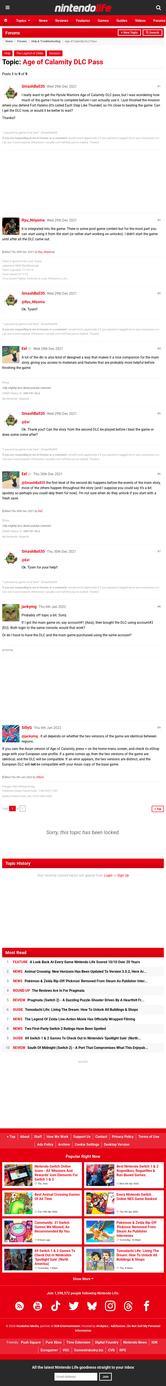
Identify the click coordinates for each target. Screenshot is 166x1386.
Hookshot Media (27, 1326)
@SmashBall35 (33, 483)
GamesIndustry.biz (88, 1350)
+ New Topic (129, 32)
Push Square (31, 1342)
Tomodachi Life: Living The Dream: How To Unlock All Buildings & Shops (75, 1010)
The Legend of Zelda (29, 53)
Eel (24, 348)
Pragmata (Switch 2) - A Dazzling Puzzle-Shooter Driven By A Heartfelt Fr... (78, 1000)
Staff (38, 1137)
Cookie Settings (87, 1144)
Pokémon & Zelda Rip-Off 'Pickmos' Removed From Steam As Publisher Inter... (80, 981)
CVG (111, 1350)
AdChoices (117, 1326)
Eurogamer (49, 1350)
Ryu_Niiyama (33, 220)
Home (9, 41)
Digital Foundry (106, 1342)
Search (152, 32)
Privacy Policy (123, 1137)
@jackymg (30, 736)
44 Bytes (102, 1326)
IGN (154, 1342)
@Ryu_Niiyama (33, 302)
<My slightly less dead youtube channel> (26, 387)
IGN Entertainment (67, 1326)
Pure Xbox (54, 1342)
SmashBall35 (33, 86)
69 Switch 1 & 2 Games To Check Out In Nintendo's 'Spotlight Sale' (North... (77, 1038)
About (24, 1137)
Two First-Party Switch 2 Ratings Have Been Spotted (59, 1029)
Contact (101, 1137)
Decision (54, 53)
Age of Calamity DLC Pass (63, 62)
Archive (64, 1144)
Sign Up (123, 875)
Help (7, 53)
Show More (83, 1279)
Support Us (82, 1137)
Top (11, 1137)
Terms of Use (148, 1137)
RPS (123, 1350)
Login (108, 875)
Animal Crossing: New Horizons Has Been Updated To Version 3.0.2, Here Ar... (80, 971)
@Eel (25, 422)
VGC (66, 1350)
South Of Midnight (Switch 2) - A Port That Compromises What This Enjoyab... (80, 1048)
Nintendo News (135, 1342)
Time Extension (78, 1342)
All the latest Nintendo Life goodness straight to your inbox (83, 1367)
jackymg (29, 606)
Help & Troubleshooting (45, 41)
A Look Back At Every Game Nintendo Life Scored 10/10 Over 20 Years (76, 962)
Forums (12, 33)
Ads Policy (45, 1144)
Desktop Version (116, 1144)
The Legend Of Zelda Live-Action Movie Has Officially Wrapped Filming (74, 1019)
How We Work (58, 1137)
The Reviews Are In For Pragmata (49, 991)
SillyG (27, 727)
